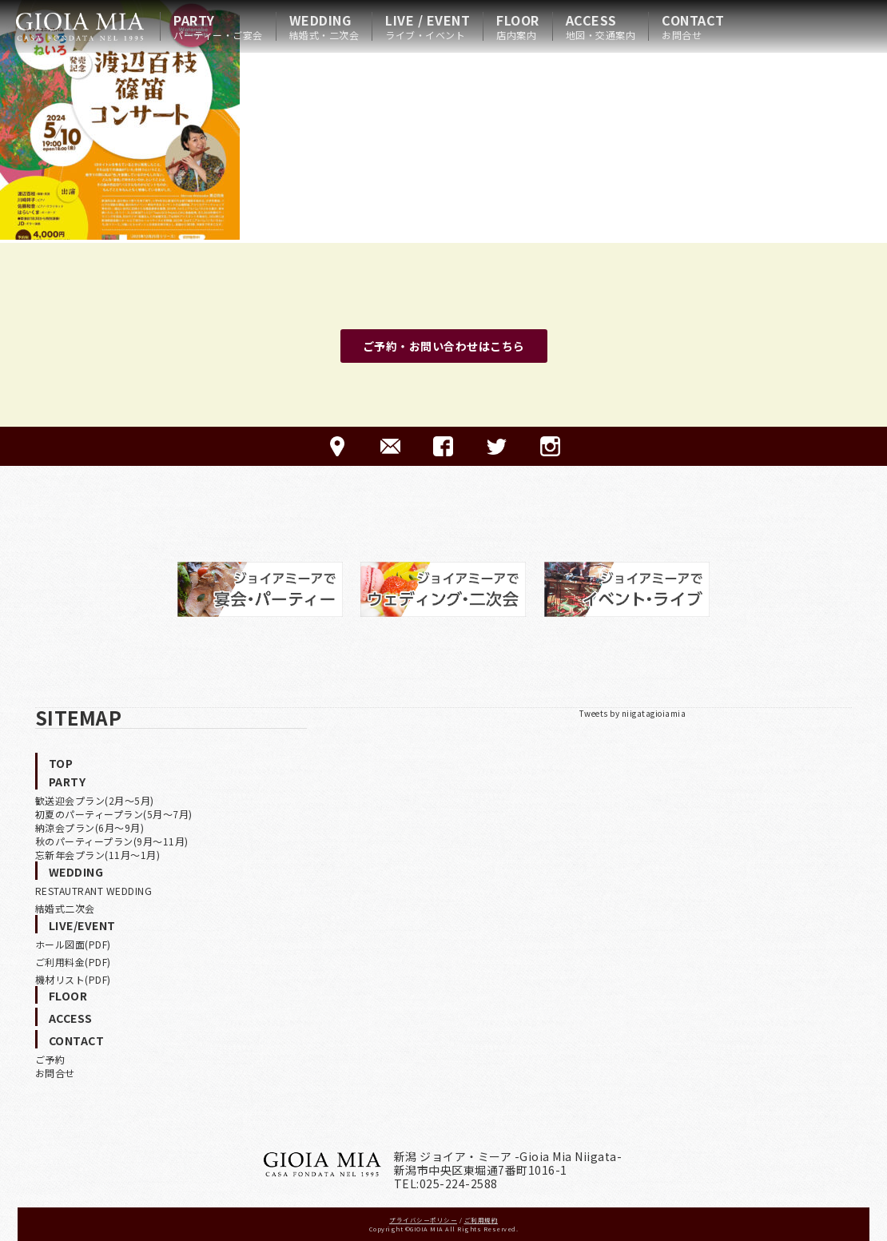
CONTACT (693, 26)
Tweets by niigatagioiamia (632, 713)
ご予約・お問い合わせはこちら (444, 346)
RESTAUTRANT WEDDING (94, 890)
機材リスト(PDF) (73, 979)
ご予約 (50, 1059)
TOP (61, 763)
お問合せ (55, 1073)
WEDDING (324, 26)
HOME (80, 26)
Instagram (550, 446)
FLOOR (517, 26)
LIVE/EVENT (82, 925)
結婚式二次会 (65, 908)
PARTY (218, 26)
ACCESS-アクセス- (337, 446)
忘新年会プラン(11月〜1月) (98, 854)
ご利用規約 (481, 1219)
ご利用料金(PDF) (73, 962)
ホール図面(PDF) (73, 944)
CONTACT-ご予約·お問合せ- (390, 446)
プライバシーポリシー (423, 1219)
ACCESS (601, 26)
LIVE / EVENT (427, 26)
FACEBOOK (443, 446)
